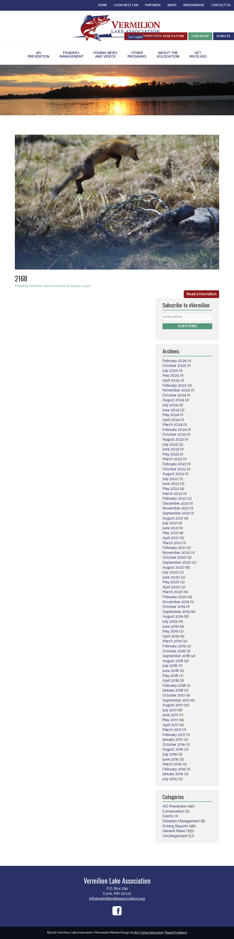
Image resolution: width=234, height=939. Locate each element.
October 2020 (174, 557)
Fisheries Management (181, 821)
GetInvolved (198, 55)
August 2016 (172, 749)
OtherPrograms (137, 55)
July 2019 (169, 621)
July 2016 (169, 754)
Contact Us (221, 5)
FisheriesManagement (71, 55)
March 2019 (172, 641)
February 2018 (174, 685)
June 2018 (170, 670)
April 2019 (170, 636)
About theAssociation (168, 55)
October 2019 (173, 606)
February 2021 (174, 547)
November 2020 (176, 552)
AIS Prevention (174, 806)
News (172, 5)
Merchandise (193, 5)
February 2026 (174, 361)
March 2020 (172, 592)
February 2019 (174, 646)
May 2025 (170, 375)
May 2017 (170, 720)
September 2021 (176, 513)
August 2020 (173, 567)
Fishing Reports (175, 826)
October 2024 (174, 395)
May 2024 (170, 415)
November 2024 (176, 390)
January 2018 (172, 690)
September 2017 (175, 700)
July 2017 (169, 710)
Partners (153, 5)
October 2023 (174, 434)
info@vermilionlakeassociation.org (117, 898)
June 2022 (170, 483)
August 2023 (173, 439)
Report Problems (176, 932)
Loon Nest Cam (126, 5)
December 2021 (175, 503)
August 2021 (172, 518)
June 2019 (170, 626)
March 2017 (171, 729)
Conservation (173, 811)
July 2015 (169, 779)
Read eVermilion (201, 294)
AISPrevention (38, 55)
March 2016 (172, 764)
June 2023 (170, 449)
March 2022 (172, 493)
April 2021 (170, 538)
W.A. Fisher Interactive (148, 932)
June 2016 (170, 759)
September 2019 (176, 611)
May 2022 (170, 488)
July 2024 (170, 405)
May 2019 (170, 631)
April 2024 (171, 420)
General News (174, 831)
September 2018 (176, 656)
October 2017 (173, 695)
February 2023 (174, 464)
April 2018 (170, 680)
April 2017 (170, 725)
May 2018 (170, 675)
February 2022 (174, 498)
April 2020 (171, 587)
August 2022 (173, 474)
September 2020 (176, 562)
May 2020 (170, 582)
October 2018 (173, 651)
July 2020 (170, 572)
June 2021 (170, 528)
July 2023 (170, 444)
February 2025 (174, 385)
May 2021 (170, 533)
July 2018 (169, 665)
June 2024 (170, 410)
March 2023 (172, 459)
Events (168, 816)
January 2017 (172, 739)
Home (102, 5)
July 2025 (170, 370)
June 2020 (171, 577)
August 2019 (172, 616)
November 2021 (175, 508)
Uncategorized (174, 836)
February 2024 (174, 429)
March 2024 (172, 424)
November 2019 (175, 602)
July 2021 (169, 523)
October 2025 (174, 365)
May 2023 (170, 454)
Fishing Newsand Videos (105, 55)
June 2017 (170, 715)
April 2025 (171, 380)
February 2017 (173, 734)
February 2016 (174, 769)
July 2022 (170, 479)
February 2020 (174, 597)
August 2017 (172, 705)
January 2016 (172, 774)
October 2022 (174, 469)
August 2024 (173, 400)
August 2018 (172, 661)
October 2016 (173, 744)
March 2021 (171, 543)
